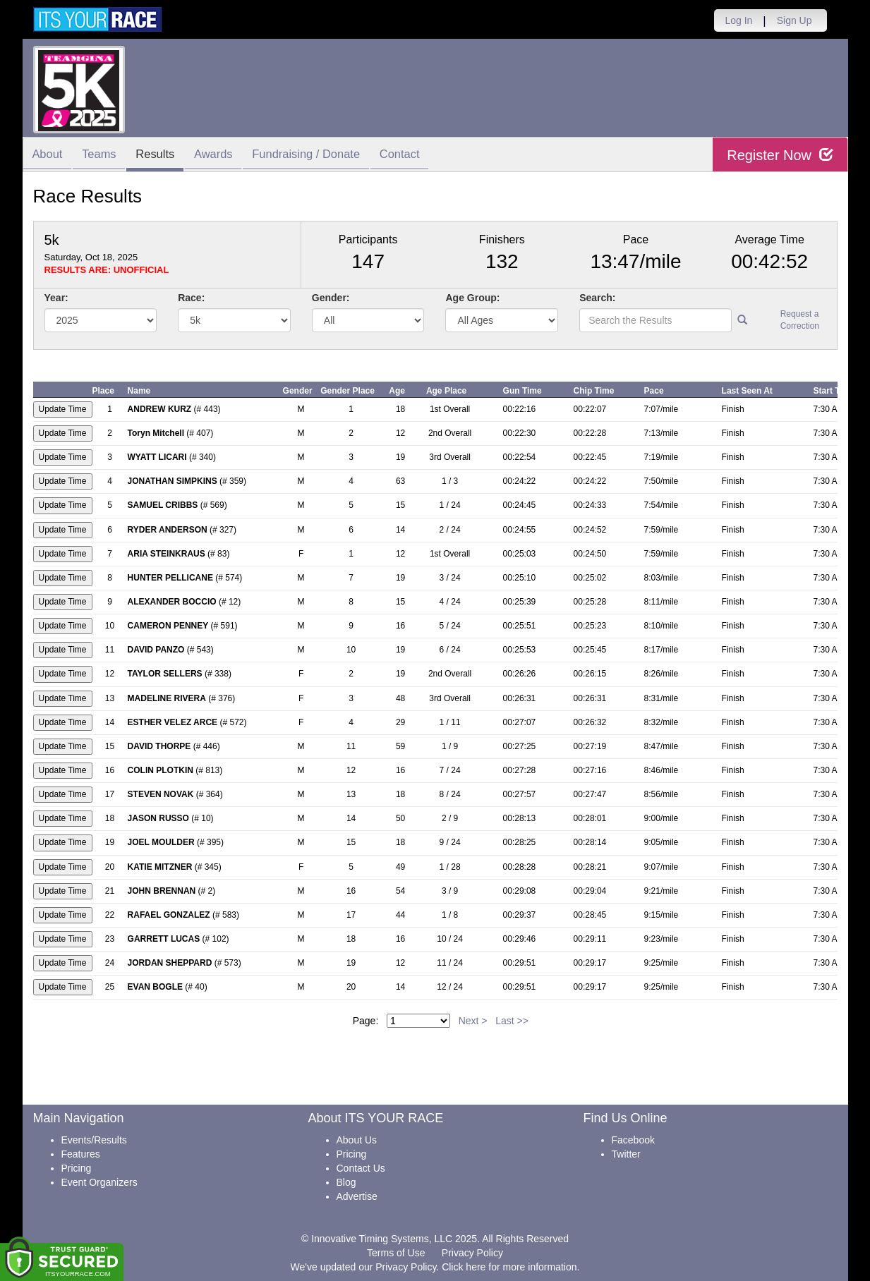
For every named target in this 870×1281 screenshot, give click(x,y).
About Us (357, 1140)
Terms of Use (396, 1252)
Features (80, 1154)
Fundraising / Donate (323, 155)
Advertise (357, 1196)
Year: (56, 297)
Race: (191, 297)
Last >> (511, 1020)
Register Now (780, 155)
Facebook (633, 1140)
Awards (226, 155)
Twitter (626, 1154)
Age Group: (472, 297)
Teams (104, 155)
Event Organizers (99, 1182)
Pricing (76, 1168)
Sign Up (794, 20)
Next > (473, 1020)
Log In (738, 20)
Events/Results (94, 1140)
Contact (421, 155)
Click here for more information (509, 1267)
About (49, 155)
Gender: (331, 297)
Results (164, 155)
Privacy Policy (472, 1252)
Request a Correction (799, 320)
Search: (597, 297)
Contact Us (361, 1168)
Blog (346, 1182)
